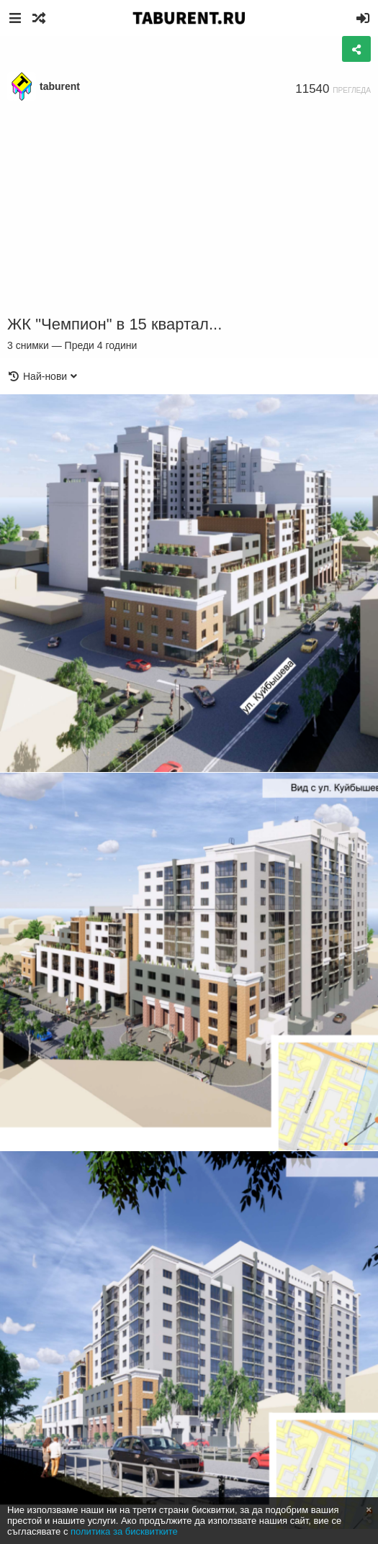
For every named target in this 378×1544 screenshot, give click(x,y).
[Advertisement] (189, 208)
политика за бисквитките (124, 1531)
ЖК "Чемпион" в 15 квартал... (114, 324)
